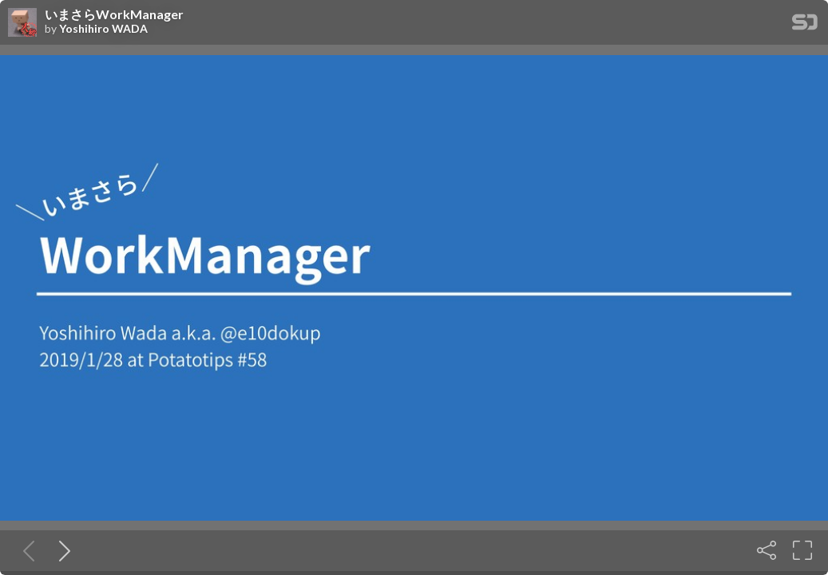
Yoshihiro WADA (103, 28)
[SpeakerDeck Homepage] (805, 25)
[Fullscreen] (802, 550)
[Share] (766, 550)
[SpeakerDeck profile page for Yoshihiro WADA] (22, 23)
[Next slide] (61, 550)
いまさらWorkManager (114, 14)
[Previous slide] (25, 550)
